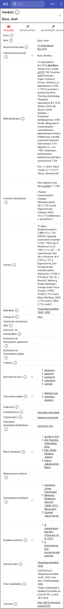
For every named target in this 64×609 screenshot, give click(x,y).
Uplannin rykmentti (48, 417)
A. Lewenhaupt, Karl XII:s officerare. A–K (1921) (52, 532)
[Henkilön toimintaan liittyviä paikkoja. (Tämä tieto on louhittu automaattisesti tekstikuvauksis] (25, 396)
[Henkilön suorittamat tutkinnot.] (15, 363)
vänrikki (48, 384)
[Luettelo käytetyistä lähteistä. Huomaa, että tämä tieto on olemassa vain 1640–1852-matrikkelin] (14, 265)
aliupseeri (49, 370)
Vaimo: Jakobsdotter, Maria (52, 464)
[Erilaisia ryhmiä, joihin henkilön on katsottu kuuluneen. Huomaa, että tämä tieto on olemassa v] (21, 412)
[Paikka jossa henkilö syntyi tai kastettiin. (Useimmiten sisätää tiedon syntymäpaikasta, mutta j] (19, 334)
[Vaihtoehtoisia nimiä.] (6, 57)
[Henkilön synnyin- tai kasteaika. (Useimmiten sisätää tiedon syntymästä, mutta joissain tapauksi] (10, 325)
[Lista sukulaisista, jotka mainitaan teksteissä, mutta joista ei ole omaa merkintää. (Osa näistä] (23, 451)
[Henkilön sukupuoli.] (17, 317)
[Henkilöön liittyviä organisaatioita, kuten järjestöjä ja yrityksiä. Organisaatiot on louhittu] (20, 417)
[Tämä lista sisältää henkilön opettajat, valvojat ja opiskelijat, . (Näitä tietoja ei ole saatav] (6, 477)
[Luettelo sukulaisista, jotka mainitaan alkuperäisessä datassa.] (6, 202)
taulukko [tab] (9, 28)
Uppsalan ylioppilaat (49, 412)
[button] (32, 15)
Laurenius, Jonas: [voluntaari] (50, 488)
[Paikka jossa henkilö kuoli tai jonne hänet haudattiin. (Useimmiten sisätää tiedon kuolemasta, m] (6, 357)
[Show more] (32, 55)
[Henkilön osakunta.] (16, 407)
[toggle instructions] (17, 12)
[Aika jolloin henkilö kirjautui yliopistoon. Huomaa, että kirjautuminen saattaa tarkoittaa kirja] (26, 47)
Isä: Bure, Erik (51, 436)
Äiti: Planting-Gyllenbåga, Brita (51, 443)
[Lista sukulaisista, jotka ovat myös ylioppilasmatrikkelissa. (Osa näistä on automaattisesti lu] (6, 429)
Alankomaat (51, 393)
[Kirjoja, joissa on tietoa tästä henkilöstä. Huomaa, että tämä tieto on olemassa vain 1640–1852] (25, 540)
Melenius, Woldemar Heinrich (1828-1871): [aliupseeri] (51, 502)
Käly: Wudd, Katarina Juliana (50, 453)
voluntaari (49, 380)
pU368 (46, 186)
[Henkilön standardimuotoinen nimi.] (11, 40)
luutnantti (49, 377)
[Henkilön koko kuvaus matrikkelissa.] (23, 118)
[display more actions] (61, 4)
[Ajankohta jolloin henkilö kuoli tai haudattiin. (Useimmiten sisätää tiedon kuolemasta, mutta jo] (6, 346)
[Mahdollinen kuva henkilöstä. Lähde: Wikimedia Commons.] (11, 35)
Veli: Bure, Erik (45, 426)
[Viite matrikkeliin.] (24, 584)
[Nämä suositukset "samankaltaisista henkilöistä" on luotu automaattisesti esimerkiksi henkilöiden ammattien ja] (6, 502)
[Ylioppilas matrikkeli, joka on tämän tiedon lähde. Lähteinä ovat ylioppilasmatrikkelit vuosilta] (17, 310)
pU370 (41, 72)
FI (53, 4)
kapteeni (49, 373)
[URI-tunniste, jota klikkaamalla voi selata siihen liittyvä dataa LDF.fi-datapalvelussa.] (15, 604)
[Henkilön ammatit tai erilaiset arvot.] (24, 377)
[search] (27, 4)
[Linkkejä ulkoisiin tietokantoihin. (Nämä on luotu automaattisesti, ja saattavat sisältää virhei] (20, 564)
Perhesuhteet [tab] (27, 28)
